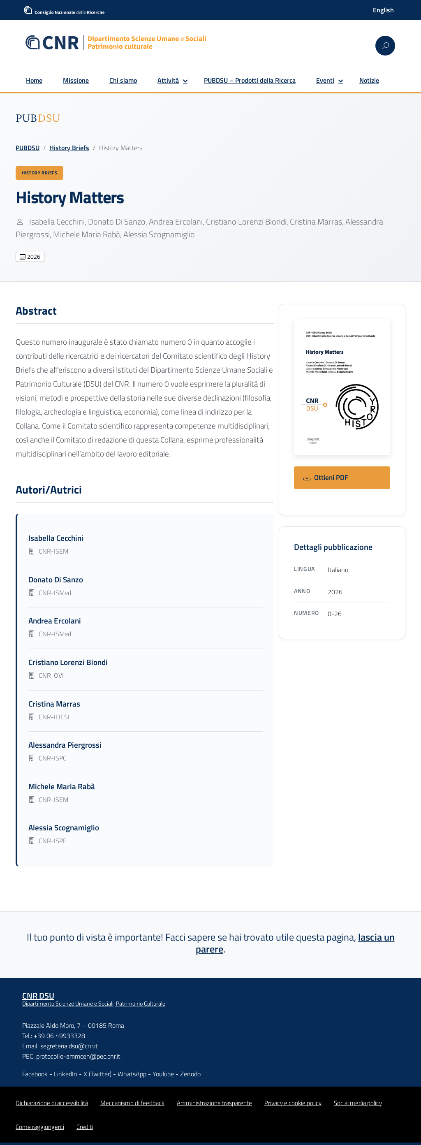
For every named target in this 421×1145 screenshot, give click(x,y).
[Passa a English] (383, 10)
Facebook (35, 1076)
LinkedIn (65, 1076)
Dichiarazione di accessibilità (52, 1105)
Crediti (84, 1129)
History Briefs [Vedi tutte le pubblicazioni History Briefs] (43, 174)
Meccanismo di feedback (132, 1105)
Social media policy (358, 1105)
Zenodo (190, 1076)
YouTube (163, 1076)
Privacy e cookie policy (293, 1105)
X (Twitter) (97, 1076)
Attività (168, 80)
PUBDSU (27, 148)
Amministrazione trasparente (214, 1105)
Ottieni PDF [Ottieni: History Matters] (325, 480)
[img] (38, 118)
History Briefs (69, 148)
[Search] (332, 45)
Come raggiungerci (40, 1129)
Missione (76, 80)
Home (34, 80)
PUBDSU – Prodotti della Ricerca (250, 80)
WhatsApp (132, 1076)
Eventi (325, 80)
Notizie (369, 80)
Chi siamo (123, 80)
